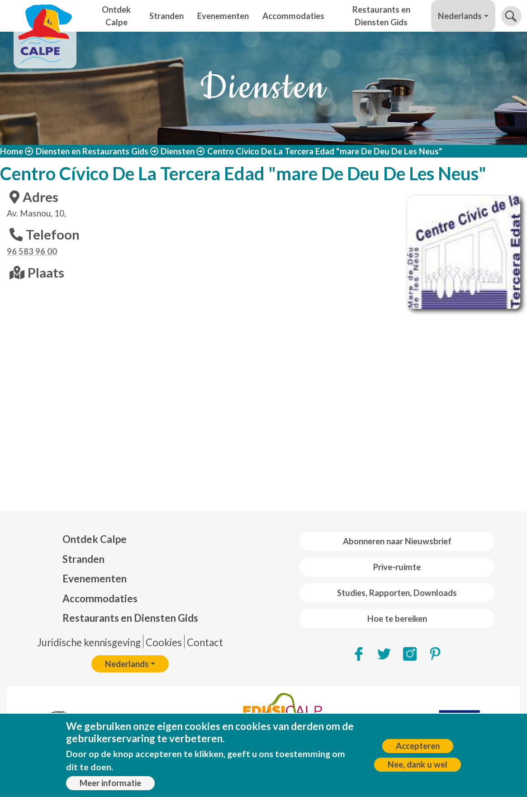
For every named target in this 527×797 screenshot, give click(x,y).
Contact (205, 642)
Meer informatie (110, 783)
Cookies (164, 642)
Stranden (166, 16)
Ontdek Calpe (116, 16)
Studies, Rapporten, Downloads (397, 593)
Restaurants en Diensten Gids (381, 16)
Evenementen (223, 16)
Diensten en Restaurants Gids (92, 151)
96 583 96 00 (32, 251)
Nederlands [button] (460, 16)
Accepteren (418, 746)
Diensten (178, 151)
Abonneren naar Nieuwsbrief (397, 541)
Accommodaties (293, 16)
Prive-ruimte (397, 567)
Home (11, 151)
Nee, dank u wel (417, 764)
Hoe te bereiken (397, 619)
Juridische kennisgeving (89, 642)
